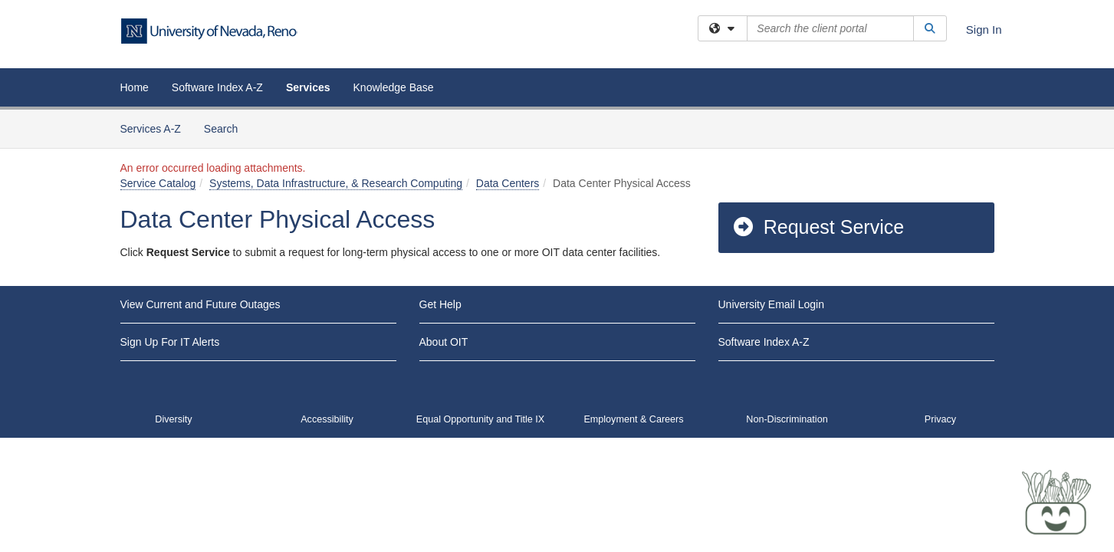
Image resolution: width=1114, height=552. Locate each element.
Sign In (984, 29)
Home (134, 87)
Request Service (818, 227)
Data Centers (507, 183)
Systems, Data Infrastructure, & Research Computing (335, 183)
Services (308, 87)
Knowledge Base (393, 87)
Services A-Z (150, 129)
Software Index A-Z (217, 87)
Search (226, 127)
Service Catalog (158, 183)
